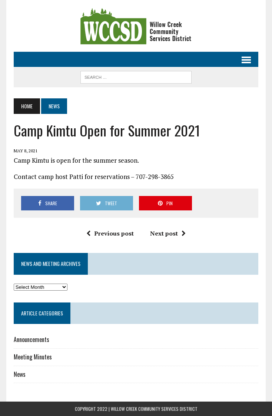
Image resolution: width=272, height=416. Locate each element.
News (20, 374)
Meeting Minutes (33, 356)
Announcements (31, 339)
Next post (168, 233)
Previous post (110, 233)
